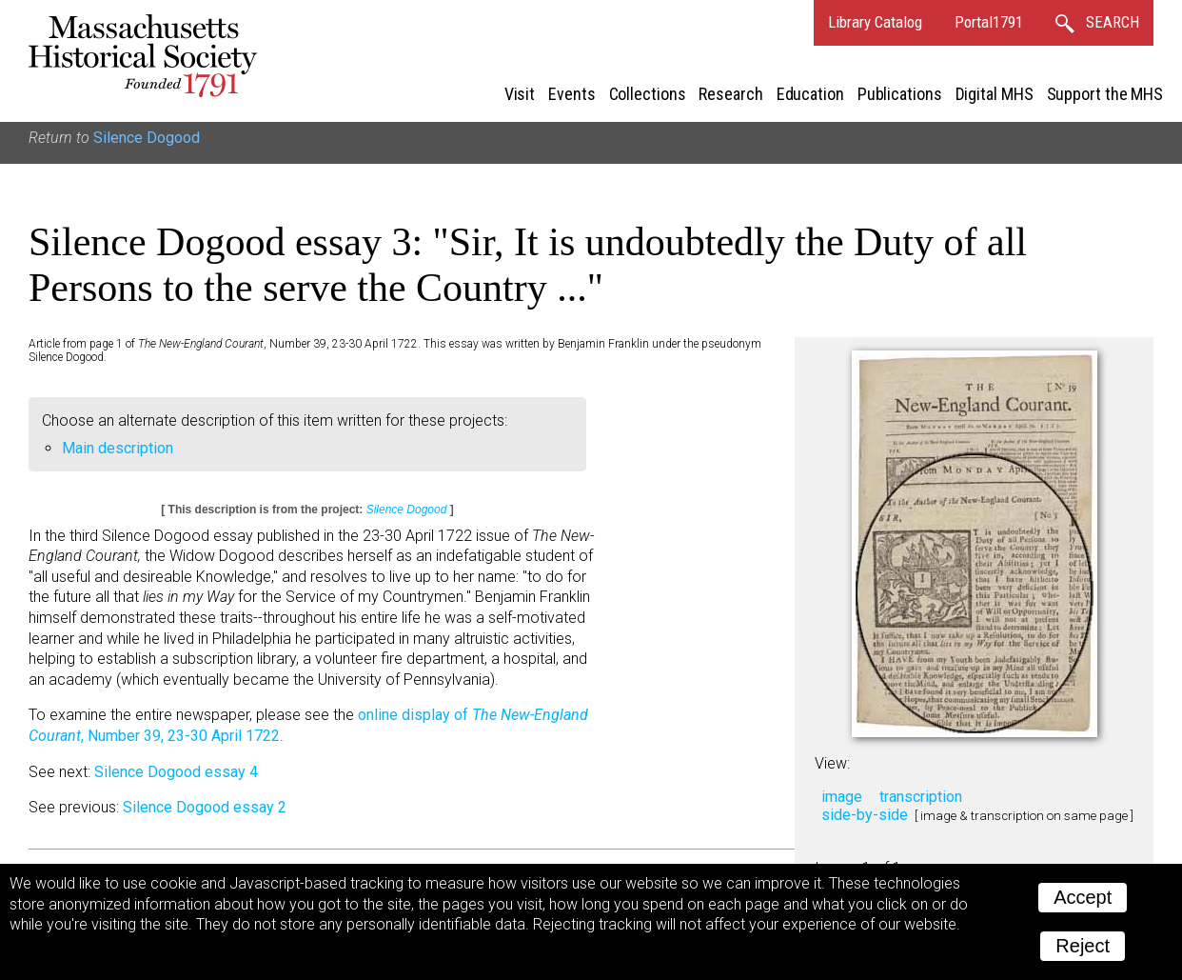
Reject (1082, 945)
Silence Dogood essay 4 (176, 772)
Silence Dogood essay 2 (204, 807)
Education (810, 94)
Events (571, 94)
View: (832, 763)
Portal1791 (989, 21)
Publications (899, 94)
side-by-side (864, 815)
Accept (1083, 897)
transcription (920, 797)
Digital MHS (994, 94)
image (841, 797)
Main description (117, 448)
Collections (647, 94)
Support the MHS (1105, 94)
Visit (520, 94)
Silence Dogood (146, 138)
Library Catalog (875, 21)
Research (730, 94)
